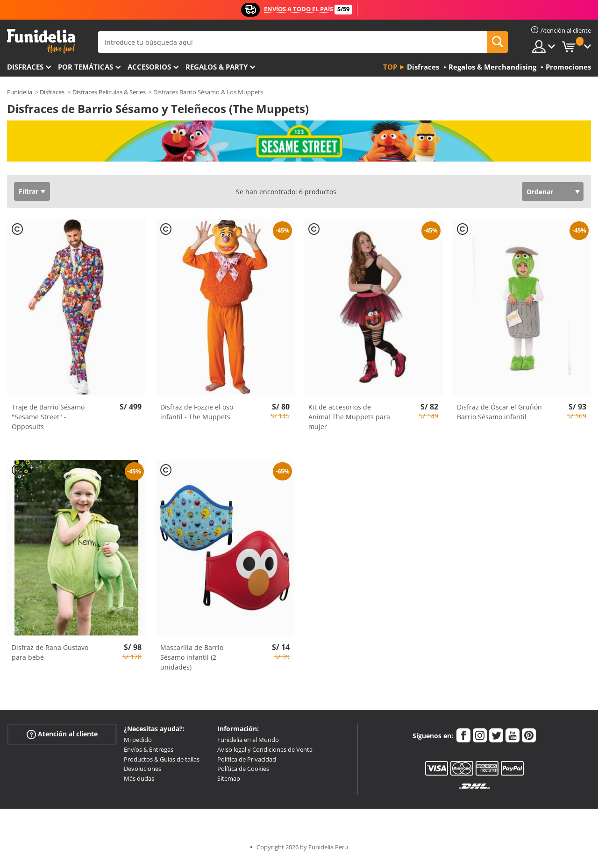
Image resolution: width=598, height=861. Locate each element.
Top (390, 66)
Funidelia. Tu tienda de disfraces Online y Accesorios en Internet (41, 41)
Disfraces (25, 66)
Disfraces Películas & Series (109, 92)
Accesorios (149, 66)
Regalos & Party (216, 66)
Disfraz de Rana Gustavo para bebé (50, 652)
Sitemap (228, 778)
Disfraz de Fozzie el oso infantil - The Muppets (196, 411)
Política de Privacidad (246, 759)
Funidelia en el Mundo (248, 739)
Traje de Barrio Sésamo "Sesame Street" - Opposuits (48, 416)
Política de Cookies (243, 768)
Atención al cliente (62, 734)
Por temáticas (85, 66)
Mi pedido (138, 739)
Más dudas (139, 778)
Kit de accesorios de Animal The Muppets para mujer (349, 416)
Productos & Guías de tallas (161, 759)
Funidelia (19, 92)
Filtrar (28, 191)
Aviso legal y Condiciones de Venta (265, 749)
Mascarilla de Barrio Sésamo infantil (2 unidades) (191, 657)
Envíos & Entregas (148, 749)
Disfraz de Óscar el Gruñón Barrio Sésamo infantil (499, 411)
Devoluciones (142, 768)
